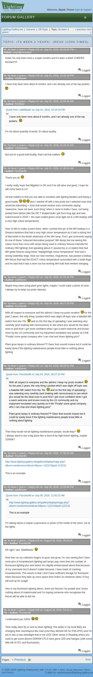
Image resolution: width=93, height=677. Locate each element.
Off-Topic (43, 29)
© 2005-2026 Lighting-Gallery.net (20, 669)
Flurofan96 (20, 171)
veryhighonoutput (22, 52)
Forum (9, 17)
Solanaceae (21, 148)
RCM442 (19, 104)
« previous (80, 29)
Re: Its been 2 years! (14, 49)
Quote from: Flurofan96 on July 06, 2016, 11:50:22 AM (35, 495)
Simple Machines (74, 670)
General (30, 29)
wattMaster (21, 78)
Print (88, 659)
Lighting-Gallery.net (12, 29)
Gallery (26, 17)
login (77, 9)
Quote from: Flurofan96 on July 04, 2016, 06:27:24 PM (35, 374)
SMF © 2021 (58, 670)
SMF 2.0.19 (45, 670)
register (87, 9)
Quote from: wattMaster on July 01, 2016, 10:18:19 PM (35, 109)
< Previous (19, 659)
